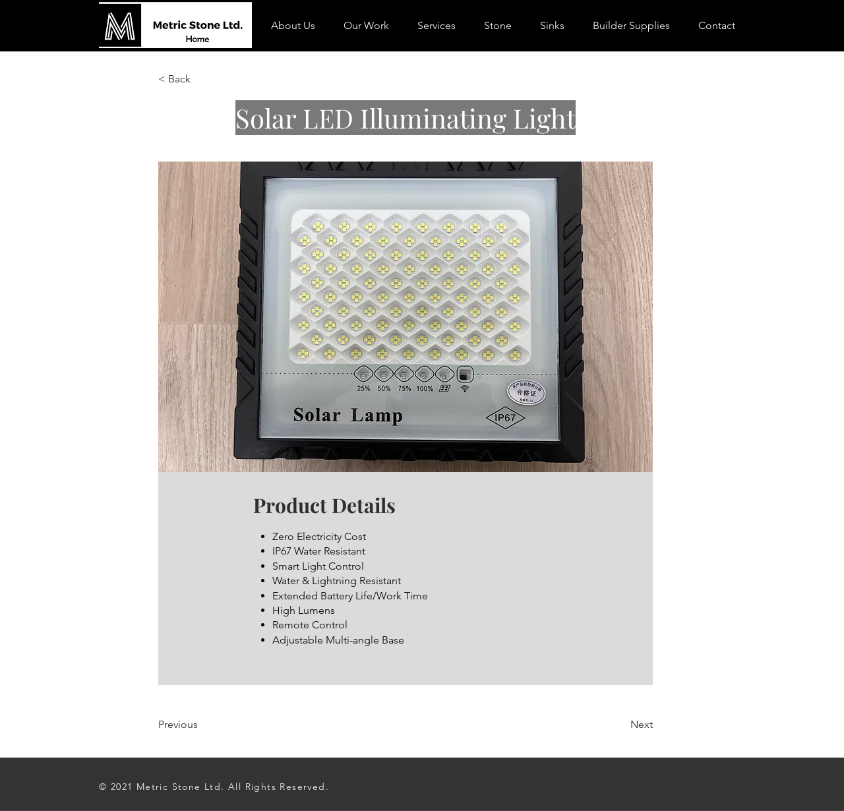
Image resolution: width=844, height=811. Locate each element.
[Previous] (201, 724)
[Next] (620, 724)
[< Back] (201, 79)
